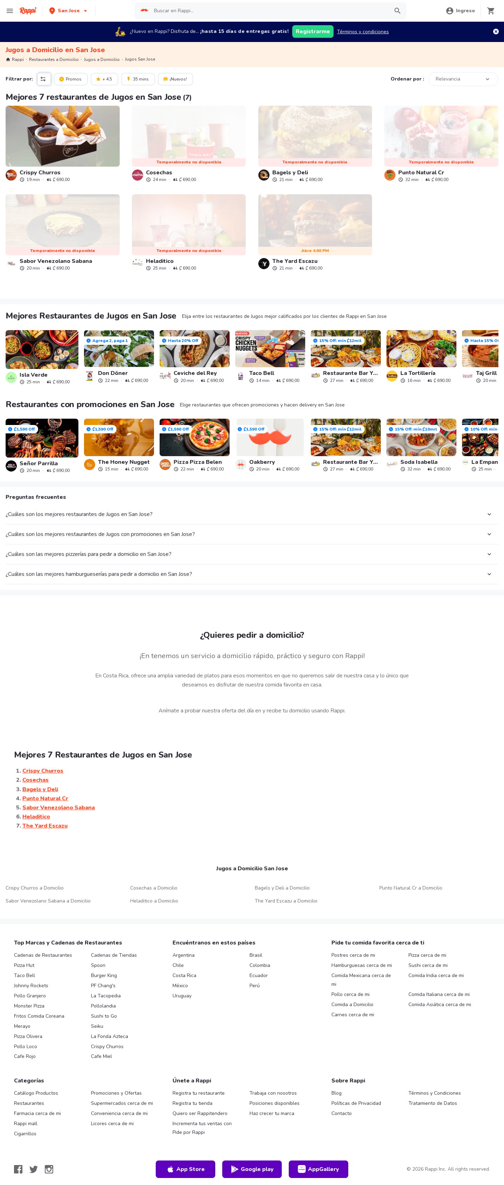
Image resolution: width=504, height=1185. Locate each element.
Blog (336, 1093)
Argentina (184, 955)
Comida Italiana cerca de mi (439, 994)
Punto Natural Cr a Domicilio (410, 888)
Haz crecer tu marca (272, 1113)
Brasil (256, 955)
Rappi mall (25, 1123)
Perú (255, 985)
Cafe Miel (101, 1056)
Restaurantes (29, 1103)
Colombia (260, 965)
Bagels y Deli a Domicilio (282, 888)
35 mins (137, 78)
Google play (252, 1169)
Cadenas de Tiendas (114, 955)
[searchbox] (269, 10)
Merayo (22, 1026)
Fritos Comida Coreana (39, 1016)
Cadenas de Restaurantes (43, 955)
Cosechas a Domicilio (153, 888)
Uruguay (182, 995)
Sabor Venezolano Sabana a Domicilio (48, 901)
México (180, 985)
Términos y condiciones (363, 31)
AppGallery (318, 1169)
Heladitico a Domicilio (154, 901)
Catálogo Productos (36, 1093)
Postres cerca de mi (353, 955)
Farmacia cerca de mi (37, 1113)
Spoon (98, 965)
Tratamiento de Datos (432, 1103)
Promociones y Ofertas (116, 1093)
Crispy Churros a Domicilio (35, 888)
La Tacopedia (106, 995)
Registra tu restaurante (199, 1093)
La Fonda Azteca (109, 1036)
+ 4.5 (104, 78)
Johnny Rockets (31, 985)
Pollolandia (103, 1006)
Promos (70, 78)
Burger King (104, 975)
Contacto (341, 1113)
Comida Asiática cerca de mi (439, 1004)
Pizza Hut (24, 965)
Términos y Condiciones (434, 1093)
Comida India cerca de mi (436, 975)
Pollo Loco (25, 1046)
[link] (63, 144)
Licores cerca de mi (112, 1123)
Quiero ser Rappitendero (200, 1113)
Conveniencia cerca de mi (119, 1113)
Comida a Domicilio (352, 1004)
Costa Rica (184, 975)
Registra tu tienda (192, 1103)
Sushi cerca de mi (428, 965)
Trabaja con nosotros (273, 1093)
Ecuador (259, 975)
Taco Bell (24, 975)
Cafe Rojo (25, 1056)
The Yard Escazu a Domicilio (286, 901)
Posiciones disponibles (275, 1103)
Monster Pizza (29, 1006)
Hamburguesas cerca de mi (361, 965)
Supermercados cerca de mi (122, 1103)
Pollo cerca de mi (350, 994)
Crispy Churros (107, 1046)
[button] (69, 10)
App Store (185, 1169)
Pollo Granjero (30, 995)
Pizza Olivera (28, 1036)
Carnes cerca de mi (352, 1014)
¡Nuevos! (175, 78)
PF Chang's (103, 985)
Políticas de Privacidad (356, 1103)
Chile (178, 965)
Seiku (97, 1026)
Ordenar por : (407, 79)
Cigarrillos (25, 1133)
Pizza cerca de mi (427, 955)
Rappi (15, 59)
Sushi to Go (104, 1016)
